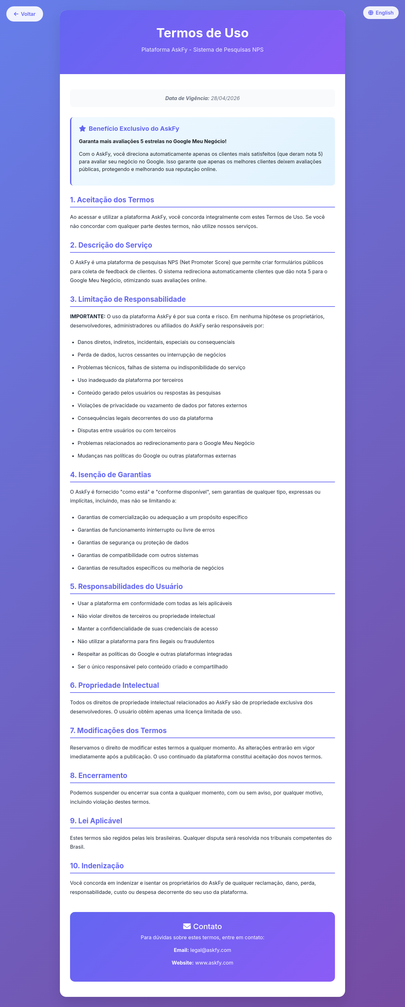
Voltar (24, 14)
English (381, 13)
